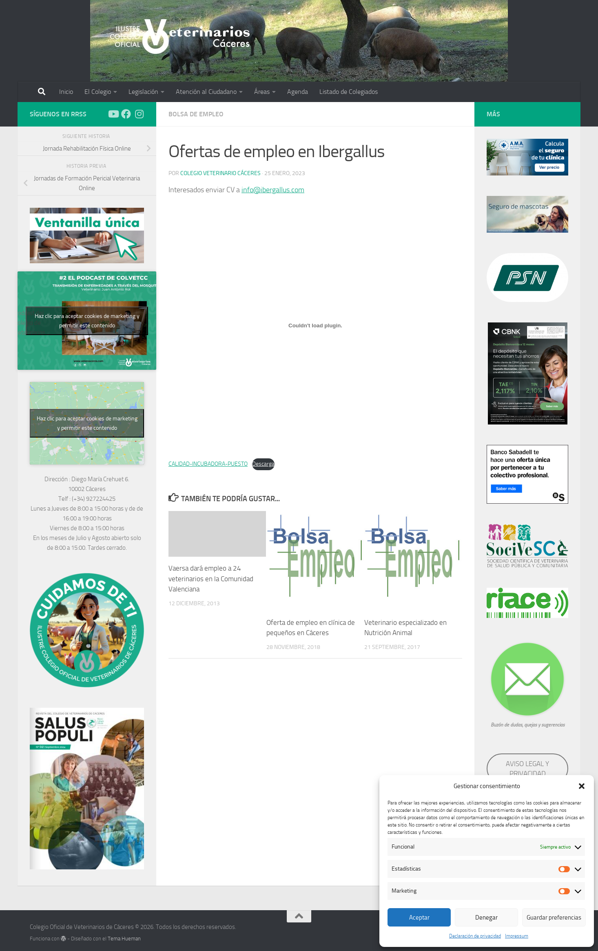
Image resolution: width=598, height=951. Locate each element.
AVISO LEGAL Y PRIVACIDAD (527, 769)
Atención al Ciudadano (206, 92)
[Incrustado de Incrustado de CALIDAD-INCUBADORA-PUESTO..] (315, 325)
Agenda (297, 92)
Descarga (263, 463)
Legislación (143, 92)
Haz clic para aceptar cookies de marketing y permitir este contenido (87, 321)
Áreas (262, 92)
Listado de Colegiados (348, 92)
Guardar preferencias (554, 917)
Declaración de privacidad (475, 936)
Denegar (486, 917)
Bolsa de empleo (196, 114)
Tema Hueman (124, 938)
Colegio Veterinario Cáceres (220, 173)
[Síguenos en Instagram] (139, 114)
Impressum (516, 936)
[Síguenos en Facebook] (126, 114)
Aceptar (419, 917)
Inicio (66, 92)
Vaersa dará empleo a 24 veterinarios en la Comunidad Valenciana (210, 578)
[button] (582, 786)
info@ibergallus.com (272, 189)
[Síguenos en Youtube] (113, 114)
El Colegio (97, 92)
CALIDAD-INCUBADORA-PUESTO (208, 463)
